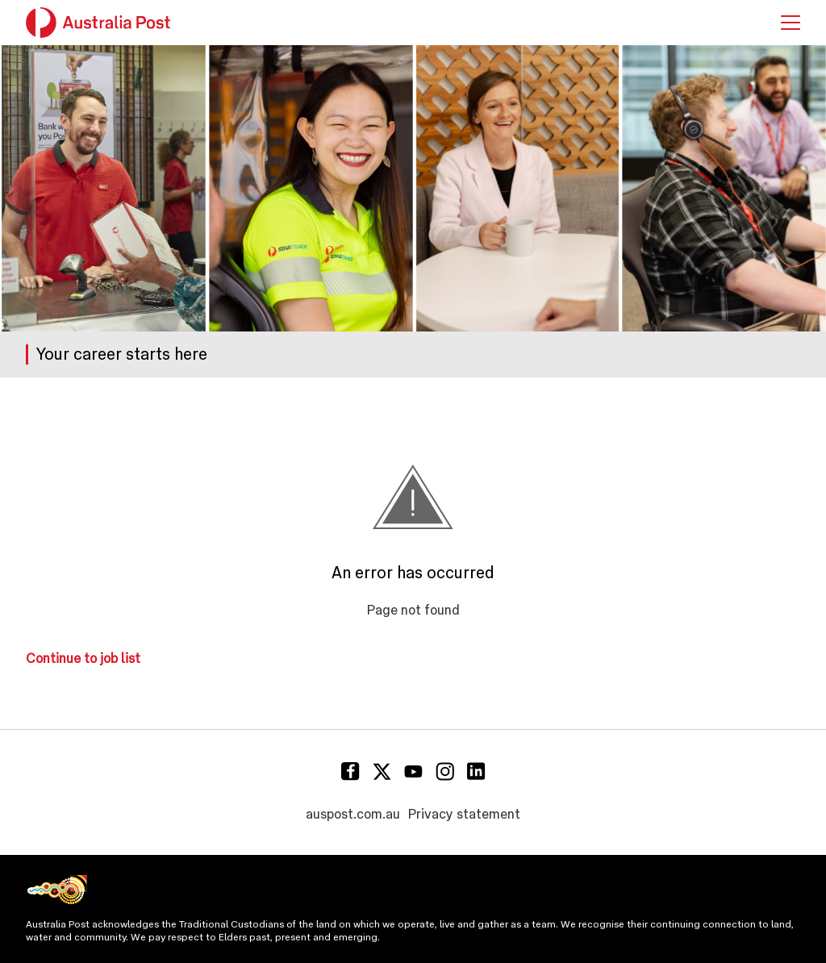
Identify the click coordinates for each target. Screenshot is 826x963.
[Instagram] (445, 771)
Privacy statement (464, 814)
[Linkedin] (476, 771)
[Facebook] (350, 771)
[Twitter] (382, 771)
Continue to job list (83, 658)
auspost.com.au (353, 814)
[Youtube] (413, 771)
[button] (790, 22)
